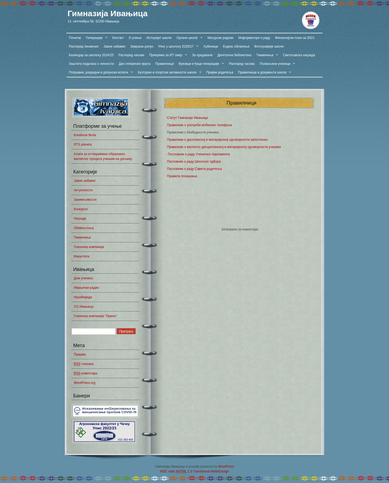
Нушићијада (83, 297)
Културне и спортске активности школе (168, 73)
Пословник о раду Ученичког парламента (198, 154)
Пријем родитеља (219, 72)
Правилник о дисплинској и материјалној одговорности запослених (217, 140)
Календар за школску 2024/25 (91, 55)
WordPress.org (84, 383)
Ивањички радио (86, 288)
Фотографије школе (269, 46)
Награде (80, 218)
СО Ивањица (83, 306)
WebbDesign (219, 471)
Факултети (81, 256)
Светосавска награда (299, 55)
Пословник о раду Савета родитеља (194, 169)
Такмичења (266, 55)
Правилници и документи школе (263, 73)
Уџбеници (210, 46)
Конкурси (81, 209)
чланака (83, 364)
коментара (85, 373)
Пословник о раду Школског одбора (194, 161)
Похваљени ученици (276, 64)
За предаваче (202, 55)
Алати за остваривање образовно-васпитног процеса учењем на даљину (103, 156)
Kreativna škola (85, 135)
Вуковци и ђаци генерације (200, 64)
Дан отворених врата (134, 64)
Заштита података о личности (91, 64)
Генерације (95, 38)
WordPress (226, 466)
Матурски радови (220, 38)
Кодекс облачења (236, 46)
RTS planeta (83, 144)
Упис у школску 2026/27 (177, 47)
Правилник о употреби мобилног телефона (199, 125)
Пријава (80, 354)
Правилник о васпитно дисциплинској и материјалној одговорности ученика (224, 147)
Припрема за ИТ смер (167, 55)
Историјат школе (159, 38)
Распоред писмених (84, 46)
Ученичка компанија (89, 247)
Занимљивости (85, 200)
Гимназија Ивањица (107, 13)
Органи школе (188, 38)
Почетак (75, 38)
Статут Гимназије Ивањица (187, 118)
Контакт (118, 38)
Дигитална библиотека (234, 55)
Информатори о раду (254, 38)
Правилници (164, 64)
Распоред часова (132, 55)
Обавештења (84, 228)
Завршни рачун (141, 46)
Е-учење (135, 38)
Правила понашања (182, 176)
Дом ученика (83, 278)
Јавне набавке (114, 46)
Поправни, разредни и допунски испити (99, 73)
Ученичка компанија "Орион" (95, 316)
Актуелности (83, 190)
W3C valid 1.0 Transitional (185, 471)
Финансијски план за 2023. (295, 38)
